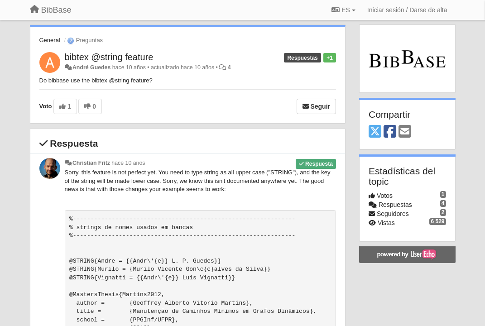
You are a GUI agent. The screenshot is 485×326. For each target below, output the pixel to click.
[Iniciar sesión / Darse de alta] (407, 10)
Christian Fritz (91, 163)
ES (343, 10)
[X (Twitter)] (375, 132)
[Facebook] (390, 132)
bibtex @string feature (109, 57)
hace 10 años (128, 163)
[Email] (405, 132)
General (49, 40)
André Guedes (91, 67)
